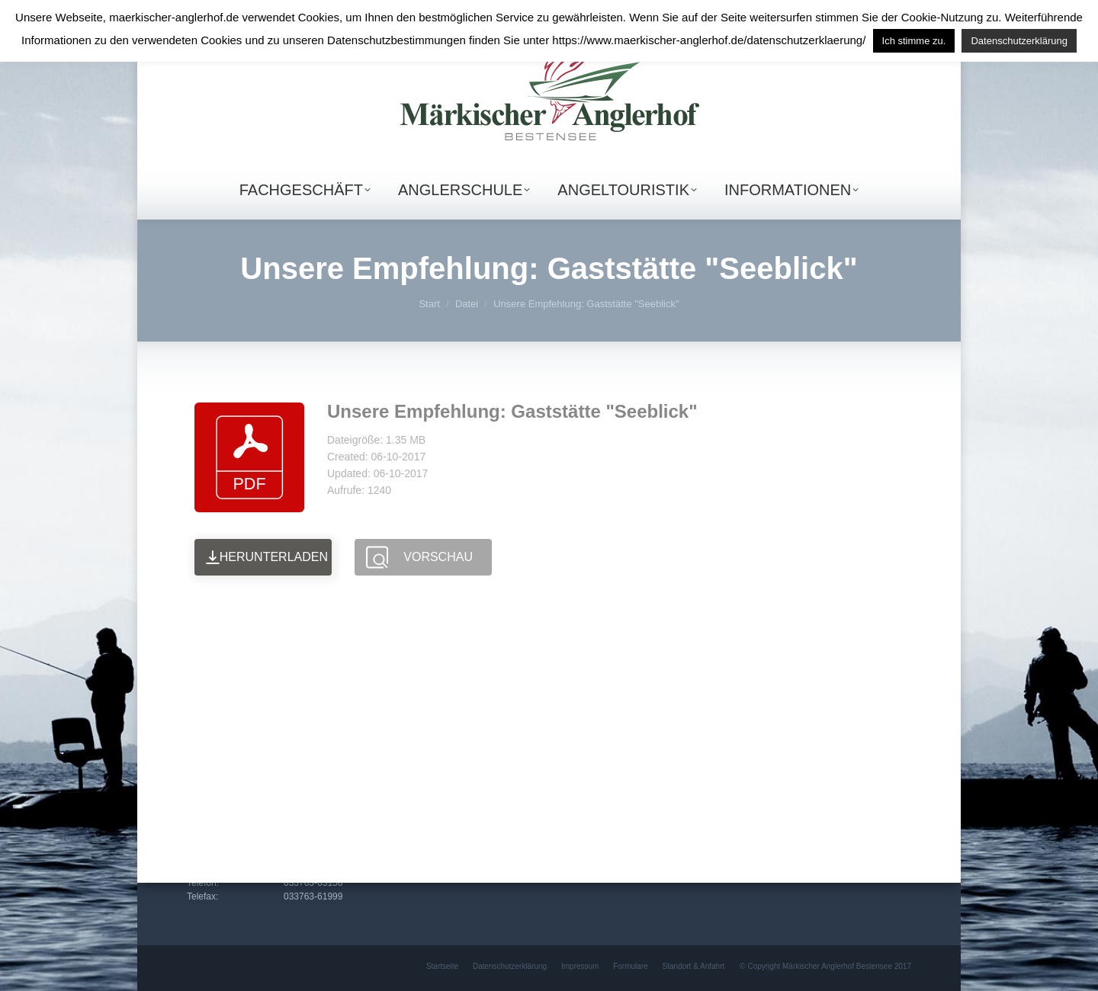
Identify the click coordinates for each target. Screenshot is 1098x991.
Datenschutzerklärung (1019, 41)
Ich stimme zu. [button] (914, 41)
